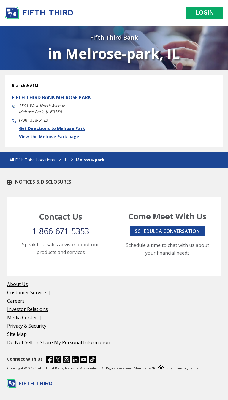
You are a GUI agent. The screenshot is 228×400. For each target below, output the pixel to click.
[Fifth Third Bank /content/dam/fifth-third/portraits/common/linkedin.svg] (75, 360)
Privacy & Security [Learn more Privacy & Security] (26, 326)
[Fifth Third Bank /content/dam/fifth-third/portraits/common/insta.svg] (66, 360)
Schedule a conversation (167, 231)
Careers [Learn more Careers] (16, 301)
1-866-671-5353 (60, 231)
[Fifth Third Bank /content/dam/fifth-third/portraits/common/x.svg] (57, 360)
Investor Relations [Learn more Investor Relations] (27, 309)
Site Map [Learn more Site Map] (17, 334)
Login (205, 12)
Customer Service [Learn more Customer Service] (26, 292)
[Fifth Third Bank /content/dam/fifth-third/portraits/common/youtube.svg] (83, 360)
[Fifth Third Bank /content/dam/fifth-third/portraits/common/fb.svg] (49, 360)
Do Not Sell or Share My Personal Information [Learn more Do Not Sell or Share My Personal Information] (58, 342)
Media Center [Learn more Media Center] (22, 317)
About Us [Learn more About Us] (17, 284)
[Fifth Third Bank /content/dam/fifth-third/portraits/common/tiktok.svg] (92, 360)
